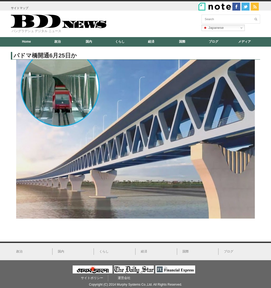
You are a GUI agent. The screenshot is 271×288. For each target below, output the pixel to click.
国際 (182, 41)
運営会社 (124, 278)
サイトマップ (19, 8)
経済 (151, 41)
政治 (57, 41)
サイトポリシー (92, 278)
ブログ (213, 41)
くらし (120, 41)
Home (26, 41)
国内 (89, 41)
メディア (244, 41)
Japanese (213, 28)
